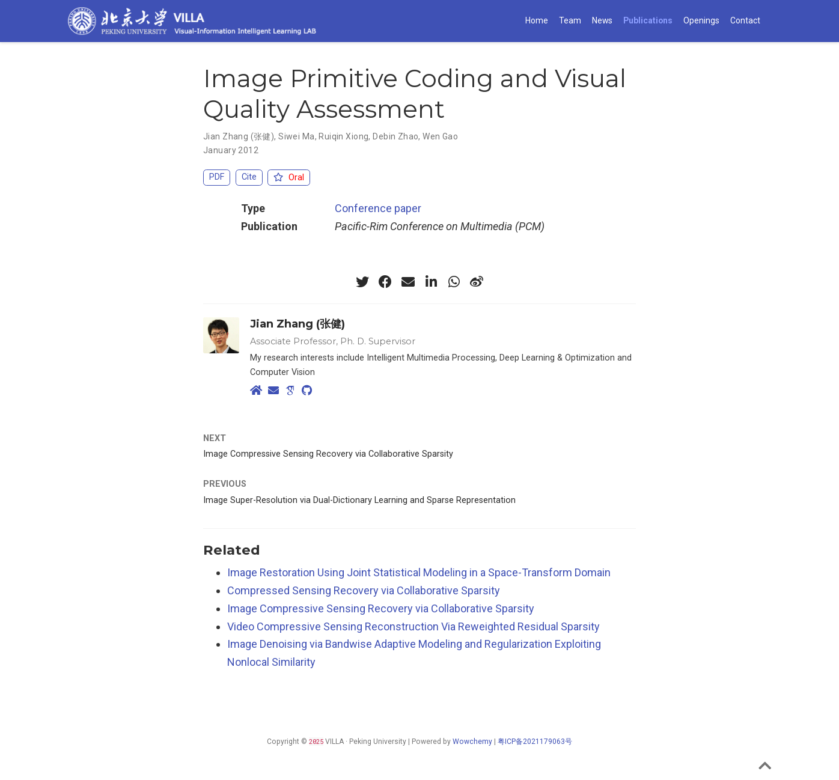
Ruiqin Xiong (343, 136)
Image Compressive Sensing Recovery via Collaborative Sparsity (328, 454)
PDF (216, 177)
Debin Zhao (395, 136)
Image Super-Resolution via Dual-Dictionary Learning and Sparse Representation (359, 500)
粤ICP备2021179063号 (535, 741)
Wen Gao (440, 136)
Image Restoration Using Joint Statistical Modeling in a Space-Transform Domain (419, 572)
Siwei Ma (296, 136)
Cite (249, 177)
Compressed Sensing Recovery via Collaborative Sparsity (363, 590)
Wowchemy (472, 741)
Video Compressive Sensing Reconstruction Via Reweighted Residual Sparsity (413, 626)
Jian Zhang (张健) (238, 136)
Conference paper (378, 208)
